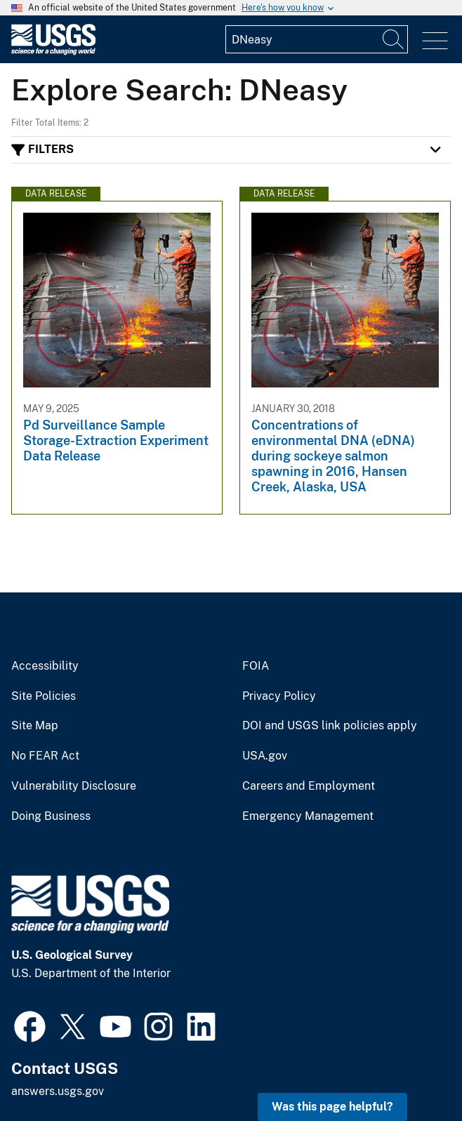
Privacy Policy (279, 696)
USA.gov (264, 756)
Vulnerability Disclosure (73, 786)
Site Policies (43, 696)
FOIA (255, 666)
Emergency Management (308, 816)
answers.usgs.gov (57, 1091)
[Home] (53, 51)
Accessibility (45, 666)
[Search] (394, 39)
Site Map (34, 725)
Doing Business (51, 816)
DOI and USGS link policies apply (329, 725)
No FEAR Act (45, 756)
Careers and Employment (308, 786)
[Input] (316, 39)
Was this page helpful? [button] (332, 1106)
